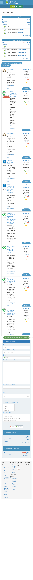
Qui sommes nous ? (14, 466)
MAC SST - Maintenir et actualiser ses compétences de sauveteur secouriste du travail (11, 218)
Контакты (14, 472)
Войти (12, 6)
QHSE (8, 85)
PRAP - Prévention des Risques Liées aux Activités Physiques (10, 188)
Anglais (9, 407)
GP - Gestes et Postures (10, 70)
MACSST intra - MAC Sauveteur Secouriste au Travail (11, 249)
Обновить (19, 426)
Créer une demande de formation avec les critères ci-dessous (17, 337)
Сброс (12, 426)
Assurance (6, 489)
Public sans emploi (16, 417)
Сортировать (6, 65)
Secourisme (12, 334)
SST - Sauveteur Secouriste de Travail (13, 94)
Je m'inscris (19, 6)
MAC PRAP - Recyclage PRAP (10, 162)
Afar (9, 408)
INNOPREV (26, 77)
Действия (26, 88)
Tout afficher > (26, 35)
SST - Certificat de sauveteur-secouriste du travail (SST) (11, 311)
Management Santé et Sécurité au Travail (11, 87)
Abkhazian (9, 410)
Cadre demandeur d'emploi (16, 420)
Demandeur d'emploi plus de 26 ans (16, 418)
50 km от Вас (5, 63)
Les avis (6, 497)
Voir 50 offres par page (16, 63)
